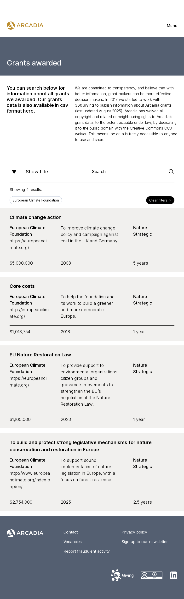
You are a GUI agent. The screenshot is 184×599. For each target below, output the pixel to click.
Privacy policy (134, 530)
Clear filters (160, 200)
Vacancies (72, 540)
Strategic (142, 234)
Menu (172, 25)
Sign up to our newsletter (144, 540)
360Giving (84, 105)
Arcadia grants (158, 105)
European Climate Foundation (28, 231)
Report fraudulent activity (86, 549)
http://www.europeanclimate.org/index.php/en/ (30, 479)
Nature (140, 227)
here (28, 111)
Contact (70, 530)
